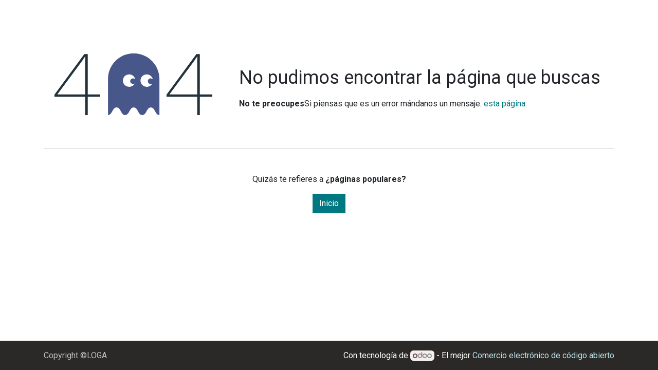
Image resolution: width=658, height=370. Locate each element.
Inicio (329, 203)
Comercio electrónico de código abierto (543, 355)
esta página (504, 103)
